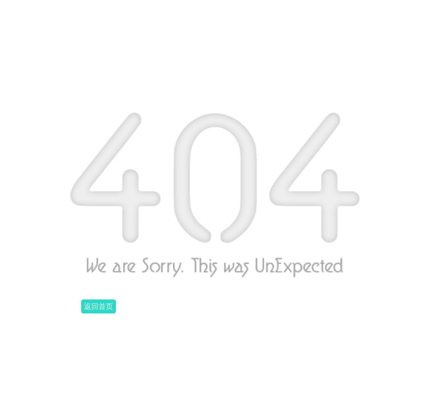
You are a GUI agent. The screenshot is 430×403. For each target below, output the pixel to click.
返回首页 (98, 306)
